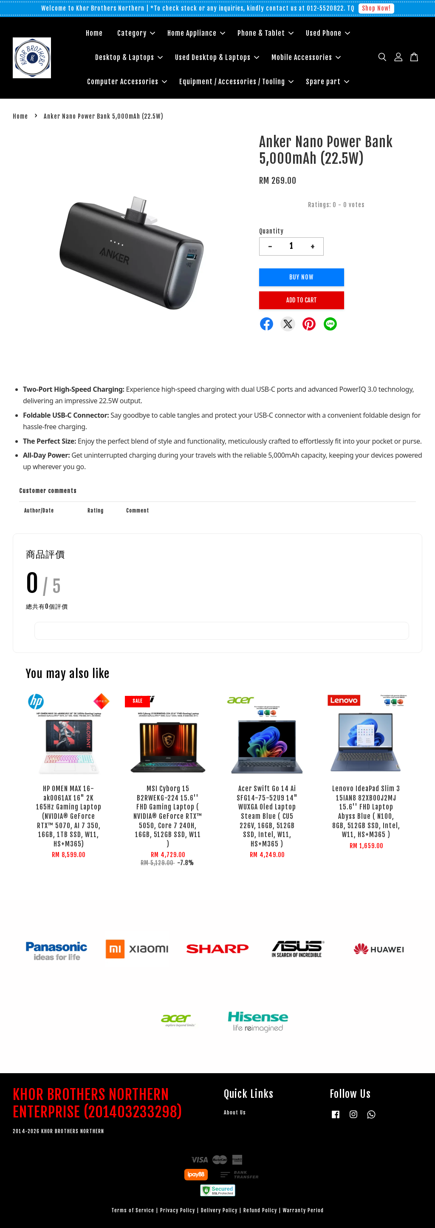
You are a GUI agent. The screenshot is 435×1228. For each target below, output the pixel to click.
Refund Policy (260, 1210)
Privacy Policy (177, 1210)
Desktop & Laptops (129, 57)
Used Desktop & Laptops (217, 57)
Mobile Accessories (306, 57)
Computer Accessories (127, 81)
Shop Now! (376, 8)
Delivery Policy (219, 1210)
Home (94, 33)
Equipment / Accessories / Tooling (236, 81)
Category (136, 33)
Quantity (271, 231)
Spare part (327, 81)
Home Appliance (196, 33)
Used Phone (328, 33)
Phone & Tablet (265, 33)
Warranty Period (303, 1210)
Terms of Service (132, 1210)
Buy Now (301, 277)
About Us (235, 1112)
